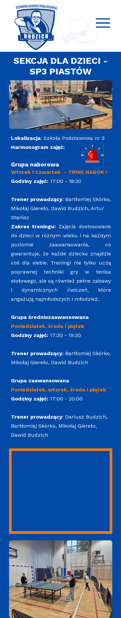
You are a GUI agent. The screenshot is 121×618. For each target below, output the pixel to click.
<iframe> (61, 491)
